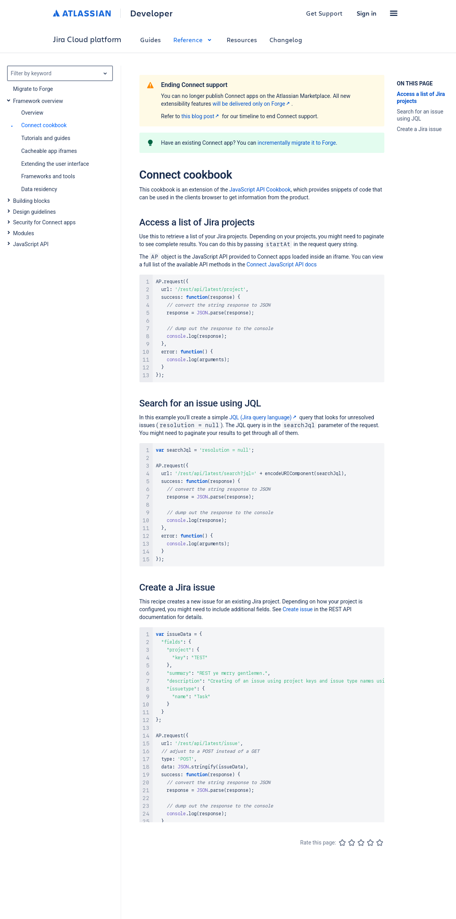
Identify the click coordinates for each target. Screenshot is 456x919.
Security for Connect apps (44, 222)
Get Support (324, 13)
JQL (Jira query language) (263, 417)
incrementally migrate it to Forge (297, 143)
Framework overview (38, 101)
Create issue (298, 609)
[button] (393, 13)
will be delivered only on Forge (252, 104)
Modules (23, 233)
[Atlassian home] (82, 13)
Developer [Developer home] (151, 13)
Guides (150, 39)
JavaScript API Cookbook (260, 189)
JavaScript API (31, 244)
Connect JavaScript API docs (281, 264)
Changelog (285, 39)
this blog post (201, 116)
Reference (193, 39)
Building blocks (31, 201)
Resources (242, 39)
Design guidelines (34, 212)
